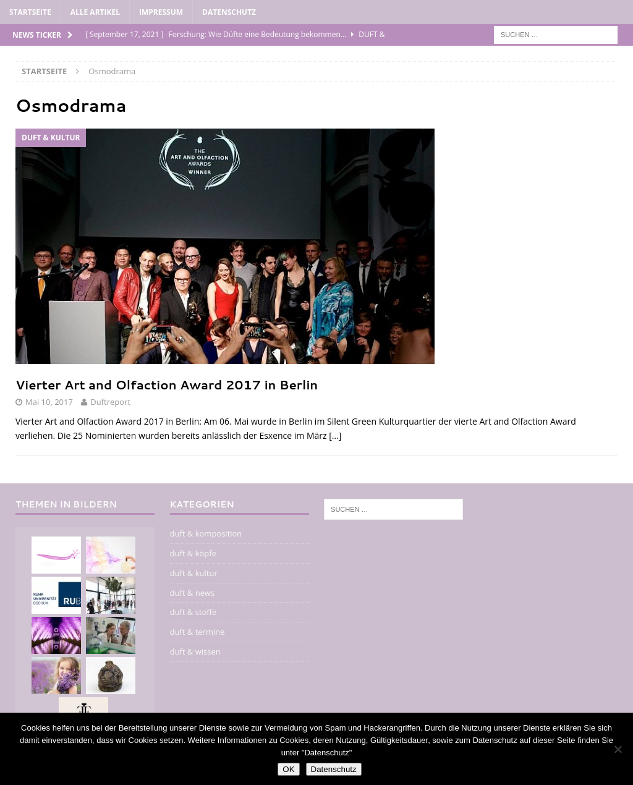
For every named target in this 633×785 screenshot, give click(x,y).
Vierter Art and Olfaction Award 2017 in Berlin (166, 384)
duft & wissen (195, 651)
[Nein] (617, 749)
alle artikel (95, 12)
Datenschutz (229, 12)
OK (288, 769)
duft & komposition (206, 533)
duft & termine (197, 631)
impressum (161, 12)
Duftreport (110, 401)
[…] (335, 435)
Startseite (30, 12)
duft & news (192, 592)
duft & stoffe (193, 611)
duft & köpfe (193, 553)
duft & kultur (194, 573)
